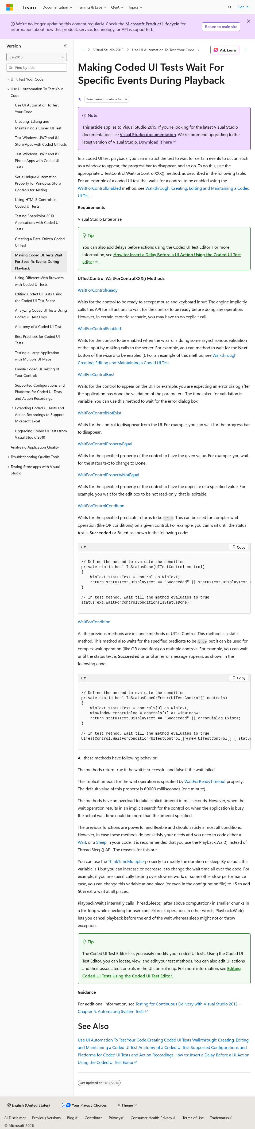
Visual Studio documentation (148, 134)
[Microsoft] (9, 7)
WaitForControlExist (96, 374)
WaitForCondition (94, 621)
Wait (82, 842)
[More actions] (246, 50)
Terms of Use (193, 1117)
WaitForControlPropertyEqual (105, 443)
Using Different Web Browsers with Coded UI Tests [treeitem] (39, 281)
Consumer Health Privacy (151, 1117)
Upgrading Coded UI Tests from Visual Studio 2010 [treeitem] (41, 434)
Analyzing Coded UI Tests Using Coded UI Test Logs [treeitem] (41, 313)
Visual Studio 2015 (108, 49)
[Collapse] (65, 46)
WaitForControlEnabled (99, 188)
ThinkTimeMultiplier (126, 861)
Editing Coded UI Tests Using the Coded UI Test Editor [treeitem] (38, 297)
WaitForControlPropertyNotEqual (108, 474)
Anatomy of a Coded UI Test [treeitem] (38, 326)
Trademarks (219, 1117)
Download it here (155, 142)
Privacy (115, 1117)
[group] (164, 582)
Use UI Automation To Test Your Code (163, 49)
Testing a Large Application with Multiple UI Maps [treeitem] (37, 356)
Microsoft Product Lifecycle (152, 23)
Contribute (93, 1117)
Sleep (101, 842)
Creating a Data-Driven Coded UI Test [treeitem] (40, 242)
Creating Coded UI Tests (169, 1040)
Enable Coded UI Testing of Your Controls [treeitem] (37, 372)
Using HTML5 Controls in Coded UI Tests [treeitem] (35, 203)
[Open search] (230, 7)
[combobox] (36, 57)
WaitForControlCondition (101, 505)
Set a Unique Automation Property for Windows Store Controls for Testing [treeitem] (38, 183)
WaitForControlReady (98, 290)
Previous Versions (46, 1117)
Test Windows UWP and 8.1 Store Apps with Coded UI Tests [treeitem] (41, 141)
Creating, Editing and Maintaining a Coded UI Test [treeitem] (38, 124)
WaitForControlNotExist (99, 412)
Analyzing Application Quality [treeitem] (35, 447)
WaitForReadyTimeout (205, 781)
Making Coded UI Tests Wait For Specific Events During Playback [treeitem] (38, 261)
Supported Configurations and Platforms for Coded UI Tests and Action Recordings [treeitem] (40, 392)
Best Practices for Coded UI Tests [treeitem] (37, 340)
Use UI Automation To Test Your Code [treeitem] (37, 108)
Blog (70, 1117)
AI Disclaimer (15, 1117)
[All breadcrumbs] (82, 50)
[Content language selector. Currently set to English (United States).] (28, 1105)
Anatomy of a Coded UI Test (164, 1047)
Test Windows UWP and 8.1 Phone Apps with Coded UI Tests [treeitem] (37, 160)
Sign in (243, 6)
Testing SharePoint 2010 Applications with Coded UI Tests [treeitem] (37, 222)
